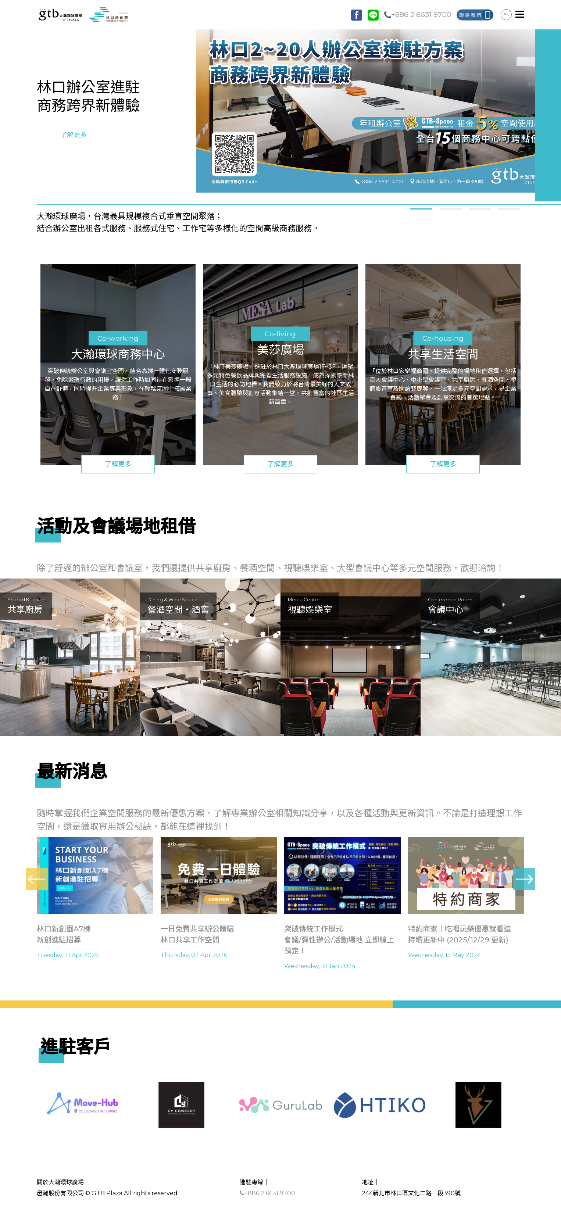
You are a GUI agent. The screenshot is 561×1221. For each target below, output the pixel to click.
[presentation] (37, 879)
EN (506, 14)
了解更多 (73, 135)
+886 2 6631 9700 (417, 14)
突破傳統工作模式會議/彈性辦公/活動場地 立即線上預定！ (339, 939)
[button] (421, 208)
